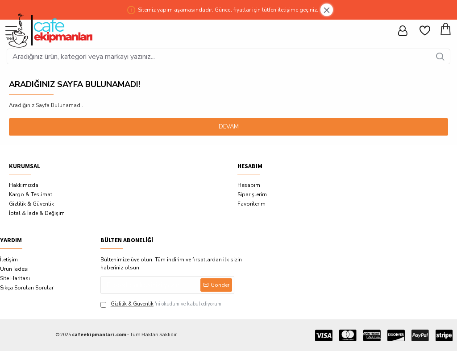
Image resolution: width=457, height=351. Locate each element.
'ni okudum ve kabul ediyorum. (161, 304)
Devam (229, 127)
